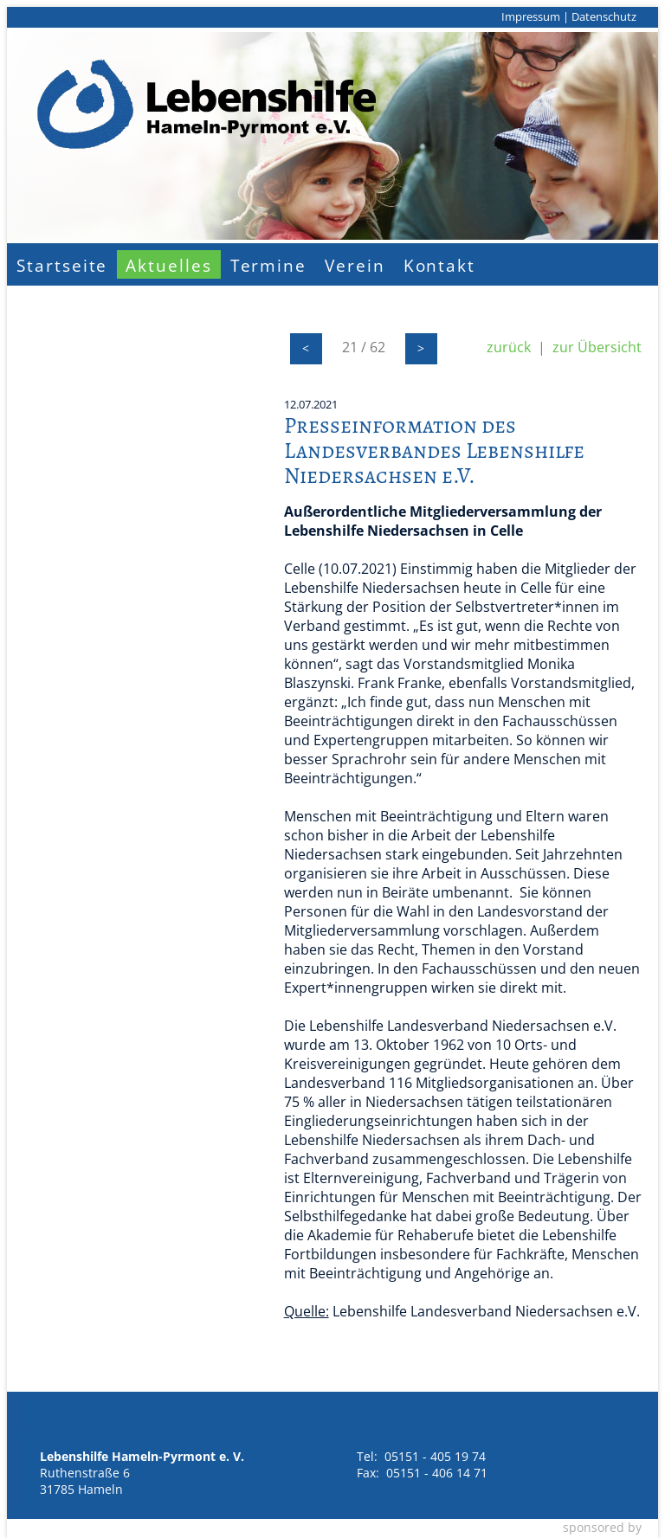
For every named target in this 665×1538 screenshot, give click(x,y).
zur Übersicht (597, 347)
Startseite (61, 265)
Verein (355, 265)
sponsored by (602, 1527)
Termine (268, 265)
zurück (509, 347)
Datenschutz (603, 16)
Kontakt (439, 265)
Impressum (530, 16)
